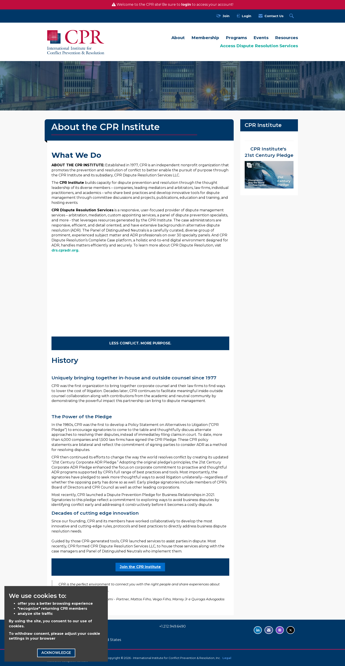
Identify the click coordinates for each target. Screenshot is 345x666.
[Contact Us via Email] (268, 630)
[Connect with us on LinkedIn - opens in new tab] (258, 630)
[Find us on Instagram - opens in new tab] (280, 630)
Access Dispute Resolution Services (259, 45)
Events (260, 37)
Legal (226, 658)
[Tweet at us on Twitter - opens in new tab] (290, 630)
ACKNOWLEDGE (56, 653)
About (178, 37)
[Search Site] (292, 16)
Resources (286, 37)
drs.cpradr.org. (65, 250)
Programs (236, 37)
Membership (205, 37)
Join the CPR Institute (140, 567)
